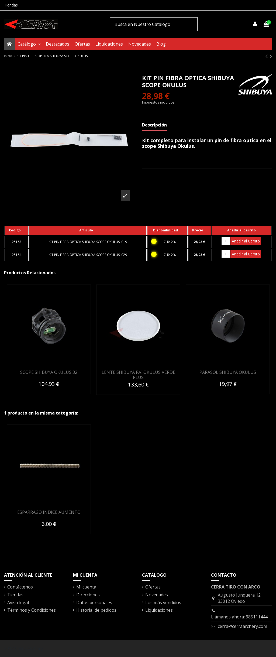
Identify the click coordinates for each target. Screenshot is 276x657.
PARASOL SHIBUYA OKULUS (227, 372)
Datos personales (94, 602)
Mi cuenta (86, 587)
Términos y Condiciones (31, 610)
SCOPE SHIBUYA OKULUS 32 (48, 372)
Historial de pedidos (96, 610)
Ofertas (153, 587)
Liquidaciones (159, 610)
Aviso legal (18, 602)
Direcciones (88, 595)
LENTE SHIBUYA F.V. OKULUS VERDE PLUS (138, 374)
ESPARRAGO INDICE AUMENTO (49, 512)
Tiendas (11, 5)
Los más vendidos (163, 602)
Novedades (156, 595)
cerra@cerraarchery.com (242, 626)
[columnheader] (17, 230)
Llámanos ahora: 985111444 (239, 617)
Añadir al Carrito (246, 241)
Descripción (154, 125)
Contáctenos (20, 587)
